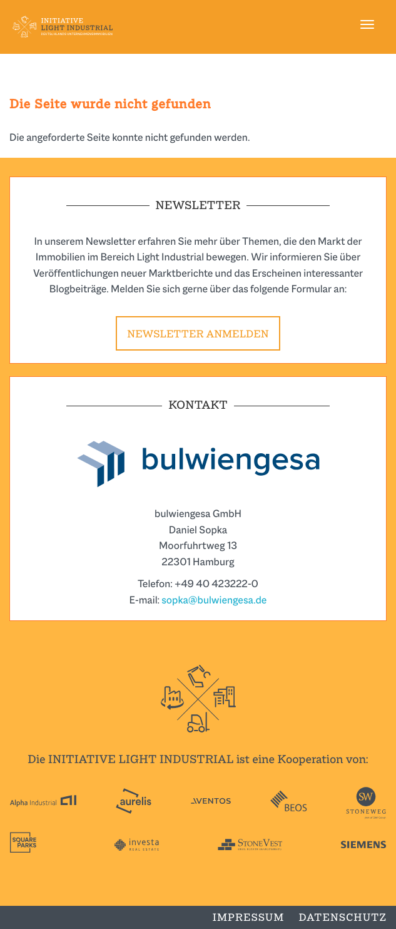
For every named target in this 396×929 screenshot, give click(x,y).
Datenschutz (343, 917)
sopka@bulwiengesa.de (214, 600)
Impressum (249, 917)
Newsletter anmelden (197, 334)
